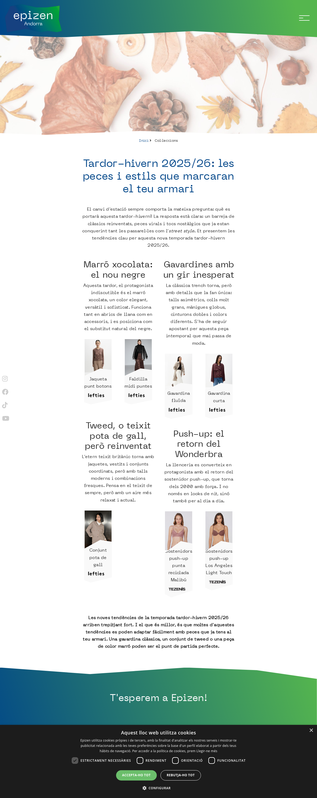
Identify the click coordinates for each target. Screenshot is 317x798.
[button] (158, 788)
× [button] (311, 731)
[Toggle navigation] (304, 18)
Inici (144, 140)
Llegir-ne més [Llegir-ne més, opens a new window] (206, 751)
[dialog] (158, 761)
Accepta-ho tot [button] (136, 775)
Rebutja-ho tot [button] (181, 775)
